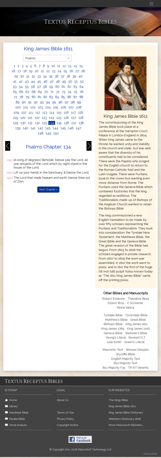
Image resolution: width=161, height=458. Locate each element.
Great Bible (138, 319)
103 (40, 107)
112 (38, 112)
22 (48, 71)
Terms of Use (65, 412)
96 (60, 102)
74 (69, 92)
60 (57, 87)
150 (56, 133)
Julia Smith (114, 342)
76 (81, 92)
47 (51, 81)
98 (72, 102)
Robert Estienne (113, 298)
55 (26, 87)
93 (41, 102)
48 (57, 81)
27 (77, 71)
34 (44, 76)
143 (48, 128)
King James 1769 (112, 328)
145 (63, 128)
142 (40, 128)
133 (44, 123)
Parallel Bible (15, 418)
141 (33, 128)
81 (39, 97)
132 (37, 123)
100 (18, 107)
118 (80, 112)
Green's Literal (134, 342)
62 (69, 87)
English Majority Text (125, 358)
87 (75, 97)
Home (11, 400)
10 (53, 66)
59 (51, 87)
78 (21, 97)
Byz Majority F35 (114, 367)
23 (53, 71)
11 (59, 66)
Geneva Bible (113, 333)
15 (81, 66)
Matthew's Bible (116, 319)
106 (63, 107)
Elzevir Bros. (116, 303)
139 (18, 128)
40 (80, 76)
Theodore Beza (138, 298)
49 (64, 81)
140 (25, 128)
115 (59, 112)
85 (63, 97)
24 (59, 71)
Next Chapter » (48, 189)
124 (51, 118)
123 (44, 118)
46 (45, 81)
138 (81, 123)
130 (23, 123)
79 (27, 97)
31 (27, 76)
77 (15, 97)
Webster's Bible (136, 333)
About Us (63, 400)
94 (48, 102)
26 (71, 71)
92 (35, 102)
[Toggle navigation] (151, 3)
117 (73, 112)
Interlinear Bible (17, 412)
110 (24, 112)
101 (25, 107)
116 (66, 112)
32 (33, 76)
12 (64, 66)
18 (25, 71)
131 (30, 123)
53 (14, 87)
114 (52, 112)
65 (15, 92)
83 (51, 97)
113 (45, 112)
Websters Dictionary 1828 (125, 418)
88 (81, 97)
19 (30, 71)
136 (66, 123)
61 (63, 87)
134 (51, 123)
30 (22, 76)
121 (30, 118)
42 (20, 81)
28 (83, 71)
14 (75, 66)
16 (13, 71)
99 (79, 102)
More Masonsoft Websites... (126, 425)
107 (71, 107)
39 (74, 76)
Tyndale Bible (113, 315)
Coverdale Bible (136, 315)
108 (78, 107)
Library (11, 406)
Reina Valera (125, 307)
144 (55, 128)
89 (17, 102)
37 (62, 76)
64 (81, 87)
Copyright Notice (67, 425)
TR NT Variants (138, 367)
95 (54, 102)
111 (31, 112)
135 (59, 123)
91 (29, 102)
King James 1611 (136, 324)
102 (33, 107)
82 (45, 97)
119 (15, 118)
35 (50, 76)
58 (45, 87)
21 (42, 71)
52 (81, 81)
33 (39, 76)
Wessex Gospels (137, 349)
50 (70, 81)
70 (46, 92)
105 (55, 107)
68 (33, 92)
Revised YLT (136, 337)
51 (76, 81)
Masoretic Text (113, 349)
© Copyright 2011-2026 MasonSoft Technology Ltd (80, 449)
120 (23, 118)
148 (40, 133)
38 (68, 76)
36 (56, 76)
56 (33, 87)
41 (14, 81)
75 (75, 92)
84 (57, 97)
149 (48, 133)
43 (26, 81)
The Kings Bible (118, 400)
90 (24, 102)
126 (66, 118)
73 (63, 92)
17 (19, 71)
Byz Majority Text (125, 363)
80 (33, 97)
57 (39, 87)
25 (65, 71)
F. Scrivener (135, 303)
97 (66, 102)
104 (48, 107)
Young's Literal (116, 337)
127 (73, 118)
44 (33, 81)
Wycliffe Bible (125, 354)
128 (81, 118)
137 (74, 123)
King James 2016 (138, 328)
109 (16, 112)
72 (57, 92)
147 (78, 128)
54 (20, 87)
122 (37, 118)
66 (21, 92)
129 (15, 123)
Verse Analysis (16, 425)
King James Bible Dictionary (126, 412)
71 (52, 92)
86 (69, 97)
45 (39, 81)
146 (70, 128)
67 (27, 92)
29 (16, 76)
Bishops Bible (113, 324)
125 (59, 118)
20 (36, 71)
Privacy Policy (65, 418)
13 (69, 66)
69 (40, 92)
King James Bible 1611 (122, 406)
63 (75, 87)
